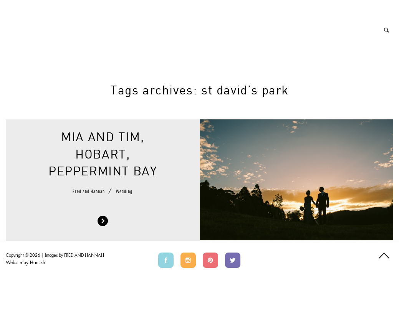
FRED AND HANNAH (84, 255)
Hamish (37, 262)
